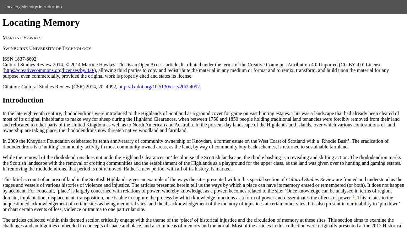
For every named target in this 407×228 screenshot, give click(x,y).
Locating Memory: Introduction (33, 6)
